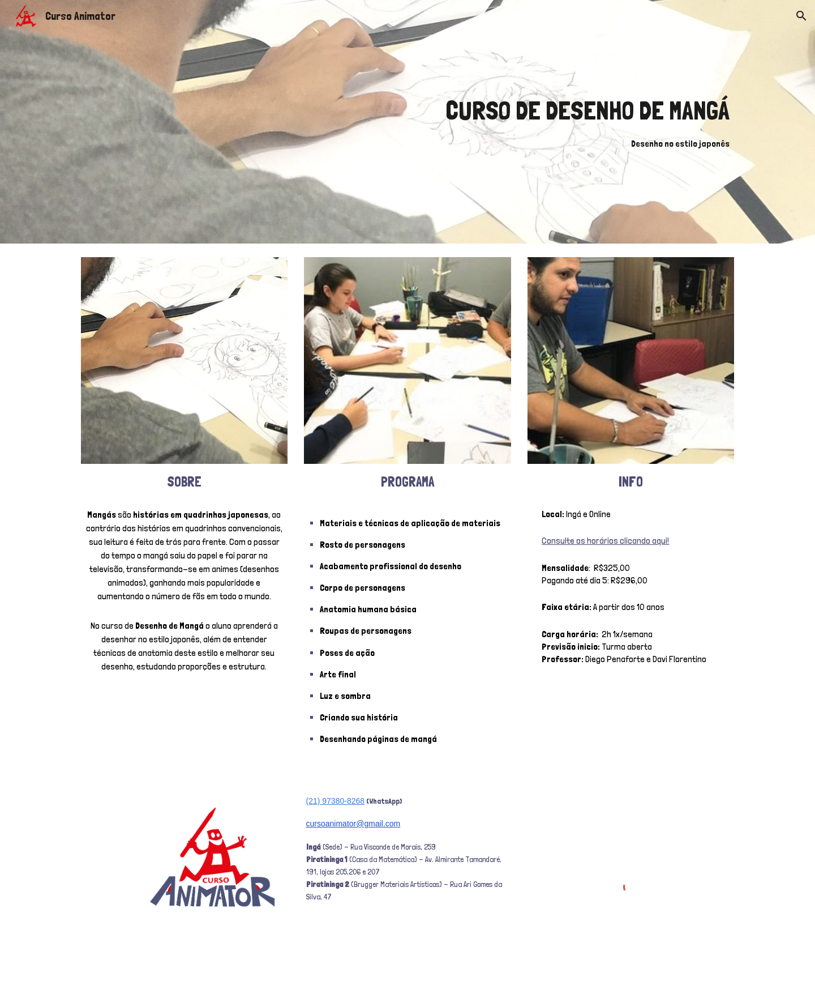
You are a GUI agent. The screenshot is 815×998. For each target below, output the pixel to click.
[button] (801, 15)
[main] (519, 122)
